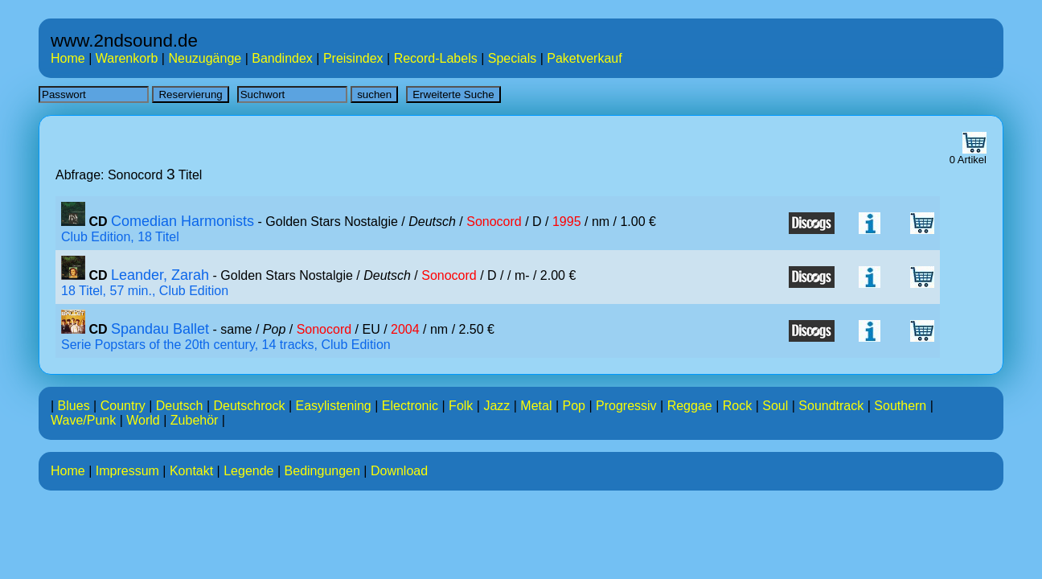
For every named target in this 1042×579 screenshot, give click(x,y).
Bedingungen (322, 471)
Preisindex (353, 58)
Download (399, 471)
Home (68, 58)
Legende (248, 471)
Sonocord (494, 221)
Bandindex (282, 58)
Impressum (127, 471)
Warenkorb (127, 58)
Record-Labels (436, 58)
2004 (405, 329)
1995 (566, 221)
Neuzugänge (204, 58)
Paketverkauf (584, 58)
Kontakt (191, 471)
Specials (512, 58)
